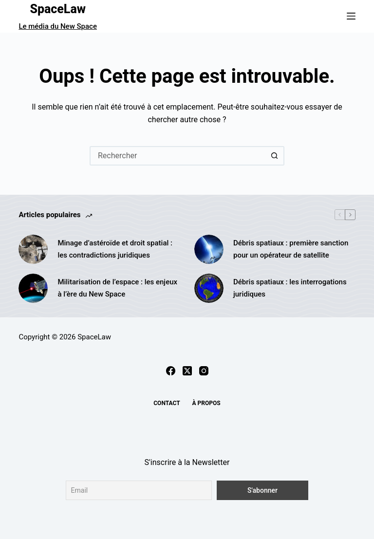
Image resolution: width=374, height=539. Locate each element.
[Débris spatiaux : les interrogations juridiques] (209, 288)
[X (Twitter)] (187, 370)
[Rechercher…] (177, 156)
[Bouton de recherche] (274, 156)
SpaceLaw (58, 9)
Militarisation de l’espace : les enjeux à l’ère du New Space (117, 288)
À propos (206, 403)
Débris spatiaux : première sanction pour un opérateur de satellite (290, 249)
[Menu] (351, 16)
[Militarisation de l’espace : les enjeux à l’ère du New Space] (33, 288)
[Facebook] (170, 370)
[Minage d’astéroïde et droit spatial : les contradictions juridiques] (33, 249)
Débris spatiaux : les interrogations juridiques (290, 288)
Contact (166, 403)
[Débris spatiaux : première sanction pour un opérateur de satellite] (209, 249)
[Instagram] (203, 370)
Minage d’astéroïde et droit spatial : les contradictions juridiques (114, 249)
